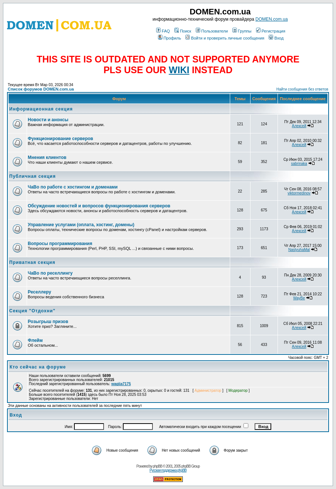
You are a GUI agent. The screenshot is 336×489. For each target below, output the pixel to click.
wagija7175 (121, 384)
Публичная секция (32, 176)
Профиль (169, 38)
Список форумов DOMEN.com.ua (41, 89)
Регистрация (270, 31)
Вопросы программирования (60, 243)
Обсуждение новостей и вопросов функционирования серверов (99, 205)
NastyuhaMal (299, 250)
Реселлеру (39, 292)
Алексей (299, 126)
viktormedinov (299, 193)
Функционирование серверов (60, 138)
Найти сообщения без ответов (302, 89)
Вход (276, 38)
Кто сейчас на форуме (38, 367)
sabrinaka (299, 164)
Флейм (35, 340)
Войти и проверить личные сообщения (224, 38)
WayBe (299, 298)
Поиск (182, 31)
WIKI (179, 70)
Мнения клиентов (47, 157)
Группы (242, 31)
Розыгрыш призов (48, 321)
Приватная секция (32, 262)
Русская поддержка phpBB (168, 470)
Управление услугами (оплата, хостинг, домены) (81, 224)
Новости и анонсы (48, 119)
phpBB (157, 466)
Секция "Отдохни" (32, 310)
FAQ (163, 31)
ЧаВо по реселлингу (50, 273)
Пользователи (212, 31)
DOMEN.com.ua (271, 19)
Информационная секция (41, 109)
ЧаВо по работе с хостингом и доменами (73, 187)
